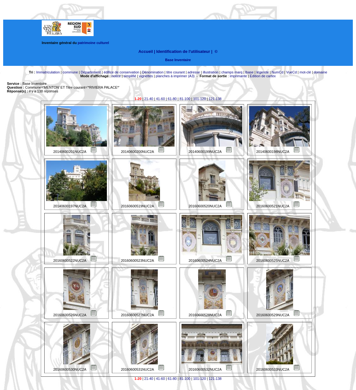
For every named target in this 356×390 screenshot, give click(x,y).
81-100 (185, 99)
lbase (249, 72)
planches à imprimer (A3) (175, 76)
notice (116, 76)
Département (91, 72)
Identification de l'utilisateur (183, 51)
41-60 (160, 99)
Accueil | (146, 51)
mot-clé (305, 72)
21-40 (148, 99)
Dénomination (152, 72)
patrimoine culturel (93, 43)
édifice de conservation (121, 72)
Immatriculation (48, 72)
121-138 (215, 99)
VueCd (291, 72)
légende (262, 72)
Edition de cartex (263, 76)
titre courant (175, 72)
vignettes (146, 76)
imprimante (238, 76)
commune (70, 72)
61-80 (172, 99)
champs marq (231, 72)
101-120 (199, 99)
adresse (193, 72)
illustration (210, 72)
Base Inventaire (178, 60)
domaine (320, 72)
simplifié (130, 76)
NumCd (277, 72)
